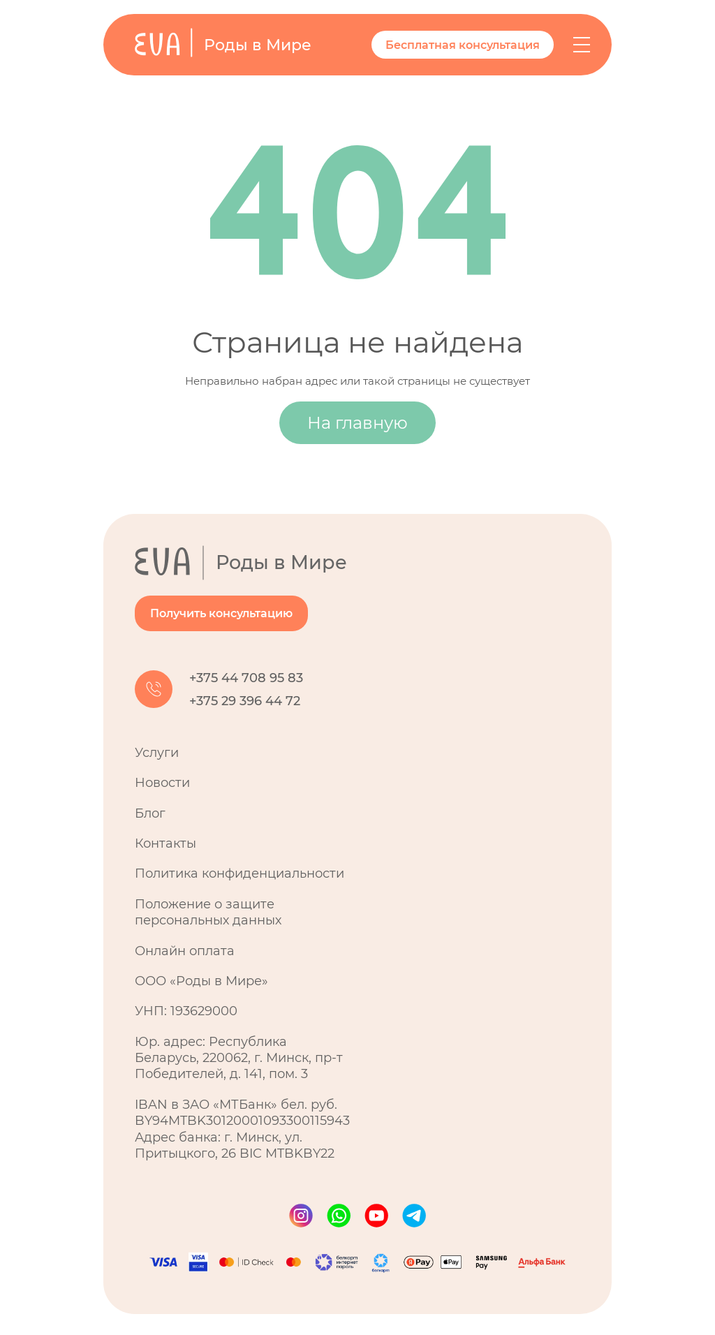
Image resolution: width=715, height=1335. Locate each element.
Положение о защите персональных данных (208, 912)
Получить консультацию (221, 613)
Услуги (157, 752)
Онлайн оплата (185, 951)
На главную (357, 423)
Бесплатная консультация (462, 45)
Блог (150, 813)
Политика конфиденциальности (239, 873)
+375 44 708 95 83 (246, 678)
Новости (162, 782)
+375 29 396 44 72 (244, 701)
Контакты (165, 843)
